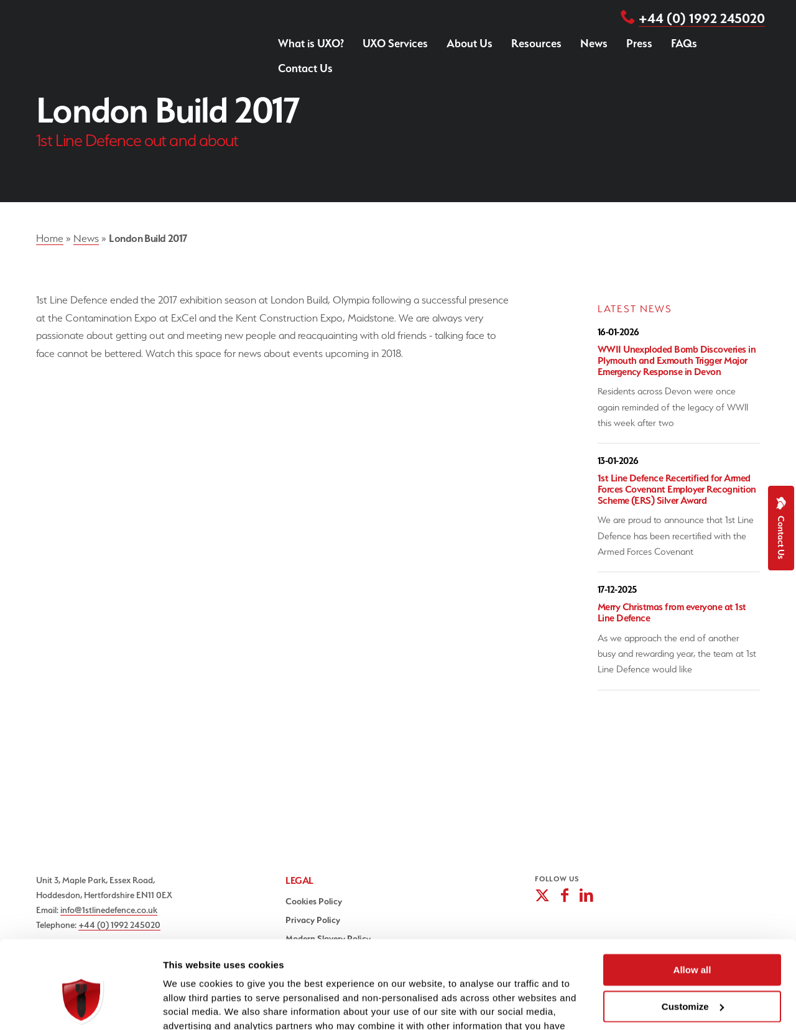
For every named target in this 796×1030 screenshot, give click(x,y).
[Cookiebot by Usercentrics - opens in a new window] (80, 1005)
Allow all (692, 901)
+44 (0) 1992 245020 (702, 18)
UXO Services (395, 43)
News (594, 43)
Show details (192, 1005)
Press (639, 43)
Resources (536, 43)
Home (49, 238)
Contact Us (305, 68)
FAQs (684, 43)
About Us (470, 43)
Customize (693, 938)
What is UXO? (311, 43)
